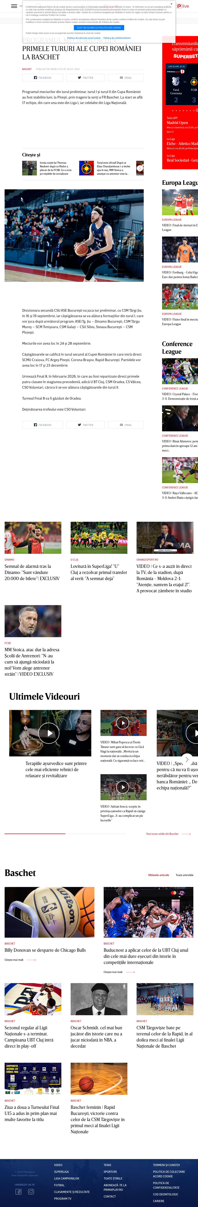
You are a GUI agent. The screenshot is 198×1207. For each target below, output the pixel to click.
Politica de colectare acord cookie (83, 37)
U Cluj (74, 559)
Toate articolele (184, 875)
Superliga (61, 1171)
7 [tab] (193, 110)
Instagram (31, 1191)
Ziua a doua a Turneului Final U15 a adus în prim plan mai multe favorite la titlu (32, 1113)
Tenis (107, 1165)
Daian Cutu (56, 69)
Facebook (18, 1191)
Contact (110, 1196)
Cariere (158, 1201)
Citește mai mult (20, 959)
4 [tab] (183, 110)
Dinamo (9, 559)
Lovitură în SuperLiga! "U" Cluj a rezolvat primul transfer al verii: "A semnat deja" (99, 572)
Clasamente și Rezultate (72, 1192)
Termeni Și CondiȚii (166, 1165)
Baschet (27, 69)
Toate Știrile (113, 1178)
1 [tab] (172, 110)
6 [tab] (190, 110)
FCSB (8, 643)
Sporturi (110, 1171)
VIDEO (58, 1165)
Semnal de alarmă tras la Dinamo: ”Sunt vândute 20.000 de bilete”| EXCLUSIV (32, 572)
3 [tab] (179, 110)
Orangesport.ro (147, 559)
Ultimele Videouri (44, 696)
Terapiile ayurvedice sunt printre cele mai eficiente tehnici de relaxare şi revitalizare (56, 769)
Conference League (175, 388)
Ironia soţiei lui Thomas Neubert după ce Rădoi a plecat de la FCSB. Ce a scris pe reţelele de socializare (56, 168)
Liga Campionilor (66, 1178)
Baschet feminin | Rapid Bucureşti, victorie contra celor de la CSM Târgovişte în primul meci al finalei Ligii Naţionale (98, 1119)
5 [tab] (186, 110)
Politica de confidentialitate (117, 37)
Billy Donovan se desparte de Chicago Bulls (45, 950)
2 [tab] (176, 110)
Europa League (172, 219)
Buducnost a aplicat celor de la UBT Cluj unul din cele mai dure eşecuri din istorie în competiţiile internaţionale (146, 956)
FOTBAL (59, 1185)
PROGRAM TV (62, 1198)
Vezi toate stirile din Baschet (168, 833)
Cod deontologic (165, 1194)
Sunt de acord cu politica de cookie (99, 27)
